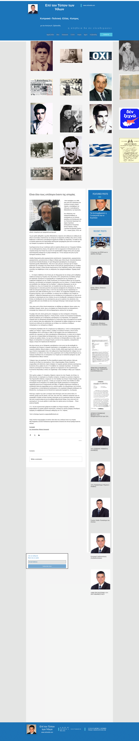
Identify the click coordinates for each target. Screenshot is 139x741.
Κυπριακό (32, 427)
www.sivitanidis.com (89, 5)
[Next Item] (107, 205)
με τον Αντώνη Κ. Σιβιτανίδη (50, 26)
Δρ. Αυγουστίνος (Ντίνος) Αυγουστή (39, 429)
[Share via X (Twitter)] (34, 435)
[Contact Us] (106, 34)
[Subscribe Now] (47, 566)
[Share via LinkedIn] (39, 435)
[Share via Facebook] (30, 435)
